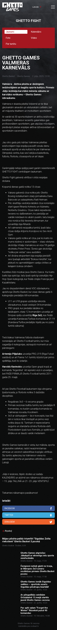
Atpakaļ (8, 531)
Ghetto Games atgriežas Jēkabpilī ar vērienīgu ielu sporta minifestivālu (37, 555)
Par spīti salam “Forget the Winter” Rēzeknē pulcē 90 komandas (34, 610)
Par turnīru (11, 43)
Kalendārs (36, 31)
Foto (8, 38)
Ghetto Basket (8, 76)
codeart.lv (34, 626)
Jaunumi (10, 31)
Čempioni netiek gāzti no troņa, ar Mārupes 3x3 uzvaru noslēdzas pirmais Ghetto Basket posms (37, 570)
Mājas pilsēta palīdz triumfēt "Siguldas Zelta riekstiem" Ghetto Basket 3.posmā (26, 540)
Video (34, 38)
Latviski (35, 7)
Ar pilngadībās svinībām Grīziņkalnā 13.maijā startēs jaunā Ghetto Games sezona (35, 597)
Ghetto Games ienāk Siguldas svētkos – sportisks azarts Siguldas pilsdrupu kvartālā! (36, 584)
